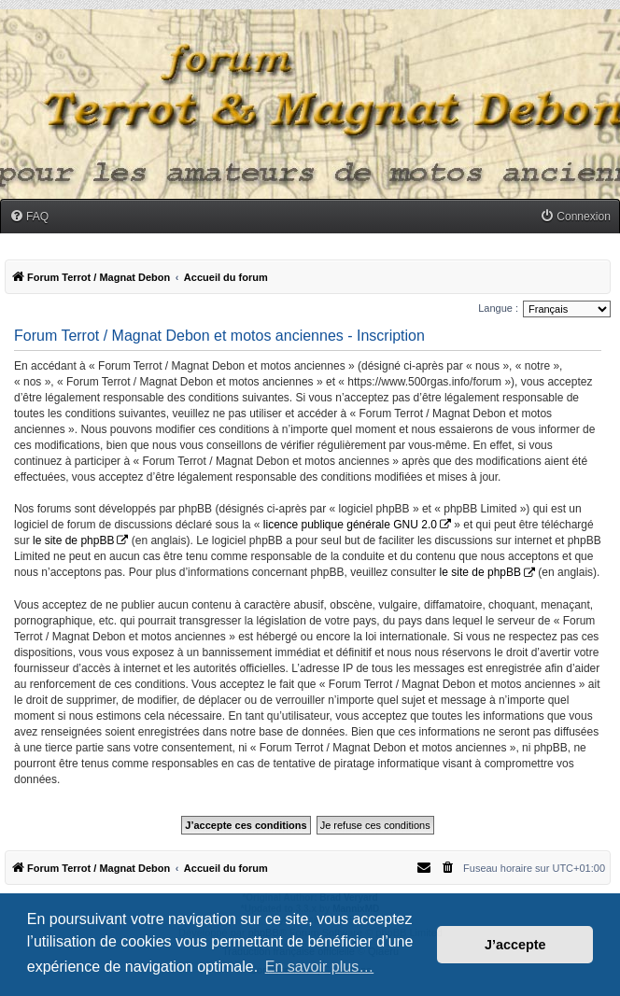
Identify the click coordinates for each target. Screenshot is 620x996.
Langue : (498, 308)
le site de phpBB (73, 540)
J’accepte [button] (515, 944)
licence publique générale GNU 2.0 (350, 524)
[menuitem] (29, 217)
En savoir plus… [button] (319, 967)
